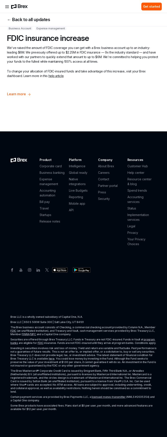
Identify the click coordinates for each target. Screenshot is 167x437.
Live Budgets (78, 190)
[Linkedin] (38, 269)
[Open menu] (7, 6)
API (71, 210)
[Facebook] (12, 269)
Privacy (132, 232)
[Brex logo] (19, 6)
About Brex (106, 166)
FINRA (25, 334)
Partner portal (108, 186)
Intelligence (77, 166)
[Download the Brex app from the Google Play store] (81, 270)
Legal (131, 226)
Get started (151, 6)
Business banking (52, 172)
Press (102, 192)
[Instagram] (29, 269)
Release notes (50, 221)
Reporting (76, 197)
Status (131, 208)
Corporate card (51, 166)
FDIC (13, 330)
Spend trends (137, 190)
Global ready (78, 172)
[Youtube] (21, 269)
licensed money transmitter (109, 396)
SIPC (33, 334)
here (52, 358)
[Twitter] (47, 269)
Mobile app (77, 203)
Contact (103, 179)
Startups (45, 215)
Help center (135, 172)
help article (56, 76)
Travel (44, 208)
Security (104, 199)
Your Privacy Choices (136, 241)
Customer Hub (137, 166)
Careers (104, 172)
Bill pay (45, 202)
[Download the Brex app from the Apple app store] (60, 270)
